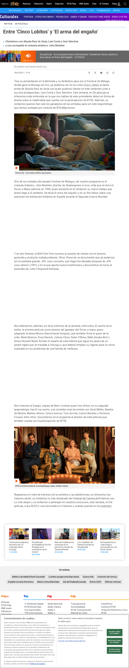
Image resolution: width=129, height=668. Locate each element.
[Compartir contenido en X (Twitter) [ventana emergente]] (95, 72)
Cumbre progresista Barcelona (64, 576)
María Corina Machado (48, 581)
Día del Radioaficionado (74, 581)
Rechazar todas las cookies (114, 641)
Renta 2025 (95, 581)
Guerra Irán (88, 576)
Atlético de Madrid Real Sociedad (28, 576)
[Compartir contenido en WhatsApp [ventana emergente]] (107, 72)
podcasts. (106, 506)
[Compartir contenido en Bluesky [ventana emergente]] (101, 72)
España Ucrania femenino (21, 581)
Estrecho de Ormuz (107, 576)
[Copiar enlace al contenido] (113, 72)
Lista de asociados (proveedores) (71, 641)
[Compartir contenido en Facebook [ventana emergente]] (89, 72)
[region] (64, 641)
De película (99, 92)
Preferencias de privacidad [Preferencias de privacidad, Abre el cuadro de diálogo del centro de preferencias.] (114, 650)
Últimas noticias (113, 581)
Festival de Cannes (84, 498)
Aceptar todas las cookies (114, 632)
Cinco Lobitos (91, 85)
